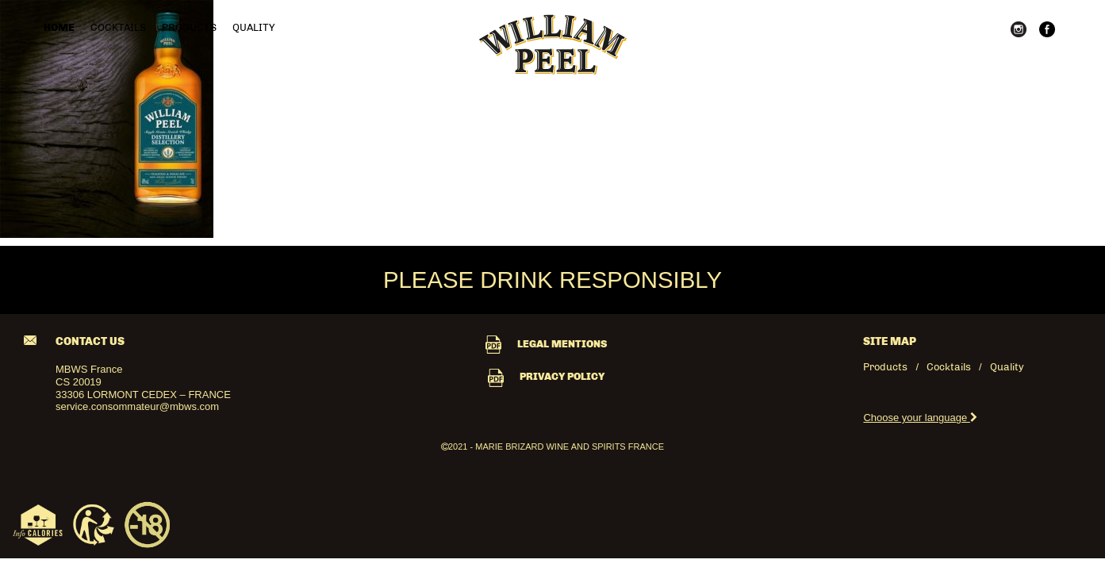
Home (59, 27)
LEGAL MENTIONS (546, 344)
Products (189, 27)
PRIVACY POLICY (546, 376)
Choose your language (919, 417)
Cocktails (118, 27)
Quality (253, 27)
